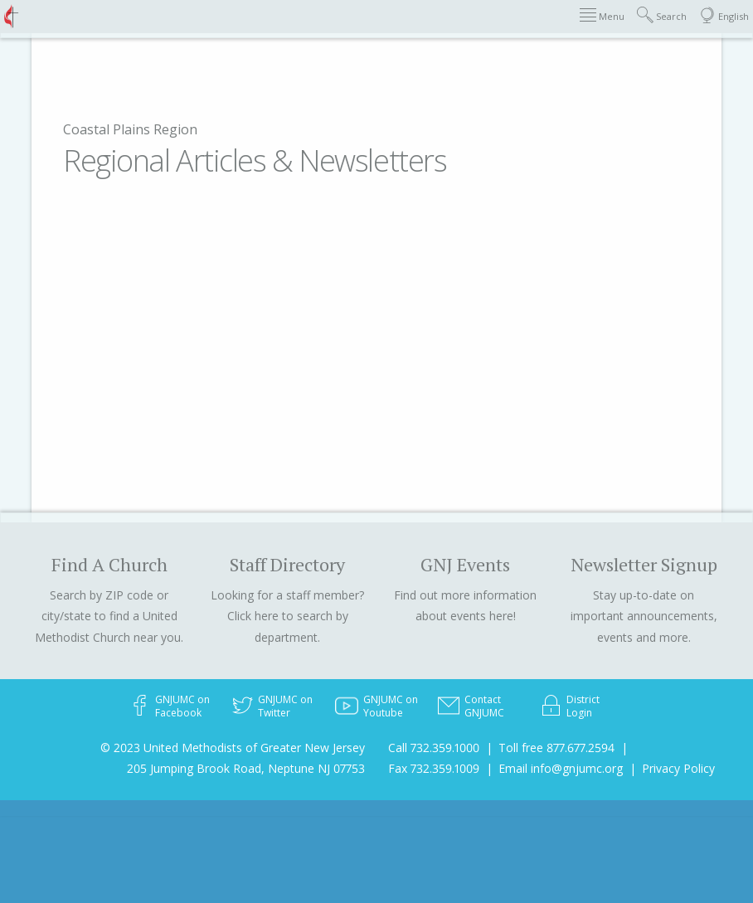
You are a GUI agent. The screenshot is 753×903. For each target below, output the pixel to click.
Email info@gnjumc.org (560, 768)
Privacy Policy (678, 768)
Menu (602, 15)
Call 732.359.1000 (433, 747)
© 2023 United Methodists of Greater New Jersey (232, 747)
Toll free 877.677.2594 (556, 747)
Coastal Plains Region (130, 129)
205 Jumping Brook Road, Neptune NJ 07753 (246, 768)
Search (662, 15)
